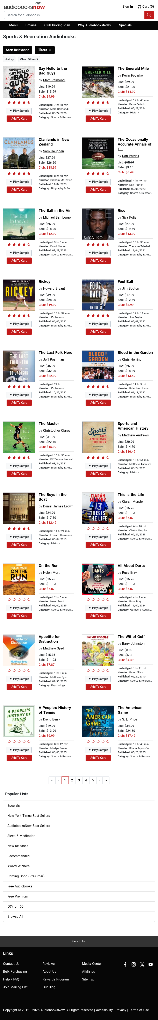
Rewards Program (56, 979)
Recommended (18, 856)
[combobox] (79, 15)
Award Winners (18, 866)
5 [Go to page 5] (93, 780)
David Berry (51, 719)
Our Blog (49, 987)
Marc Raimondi (54, 80)
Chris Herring (131, 359)
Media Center (92, 964)
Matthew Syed (53, 648)
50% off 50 (15, 906)
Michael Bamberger (57, 217)
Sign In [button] (127, 6)
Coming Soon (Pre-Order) (25, 876)
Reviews (49, 964)
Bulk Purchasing (15, 971)
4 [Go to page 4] (86, 780)
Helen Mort (51, 573)
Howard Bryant (54, 288)
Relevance (17, 50)
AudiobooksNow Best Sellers (28, 826)
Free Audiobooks (19, 886)
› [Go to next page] (99, 780)
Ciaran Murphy (132, 502)
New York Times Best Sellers (28, 816)
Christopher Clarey (56, 430)
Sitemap (88, 979)
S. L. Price (129, 719)
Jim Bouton (130, 288)
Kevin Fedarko (132, 75)
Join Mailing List (15, 987)
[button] (13, 25)
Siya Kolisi (129, 217)
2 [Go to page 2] (72, 780)
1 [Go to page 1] (65, 780)
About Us (49, 971)
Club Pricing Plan (57, 25)
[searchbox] (74, 15)
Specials (125, 25)
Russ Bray (129, 573)
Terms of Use (139, 1010)
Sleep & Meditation (21, 836)
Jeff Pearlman (53, 359)
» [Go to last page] (106, 780)
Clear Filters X (29, 59)
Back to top (79, 941)
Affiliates (88, 971)
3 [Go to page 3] (79, 780)
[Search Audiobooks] (149, 15)
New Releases (17, 846)
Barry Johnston (133, 644)
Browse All (15, 917)
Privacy (121, 1010)
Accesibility (104, 1010)
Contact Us (11, 964)
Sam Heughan (53, 151)
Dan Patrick (130, 156)
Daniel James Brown (58, 506)
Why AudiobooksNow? (94, 25)
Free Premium (17, 896)
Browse (31, 25)
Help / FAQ (11, 979)
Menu (10, 25)
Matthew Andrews (135, 435)
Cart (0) (145, 6)
